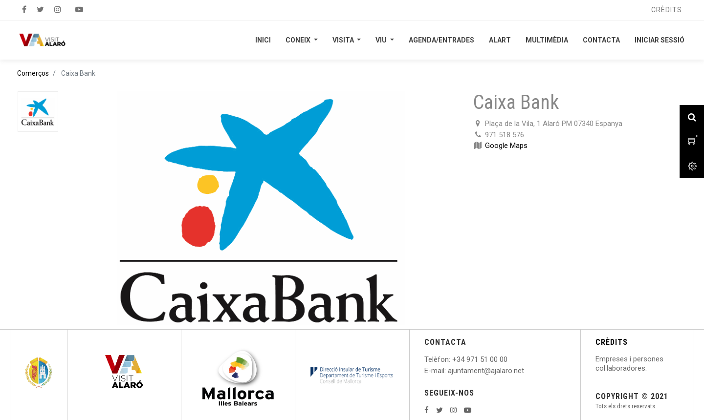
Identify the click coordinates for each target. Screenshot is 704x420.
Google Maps (506, 145)
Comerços (33, 73)
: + (453, 359)
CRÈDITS (611, 342)
